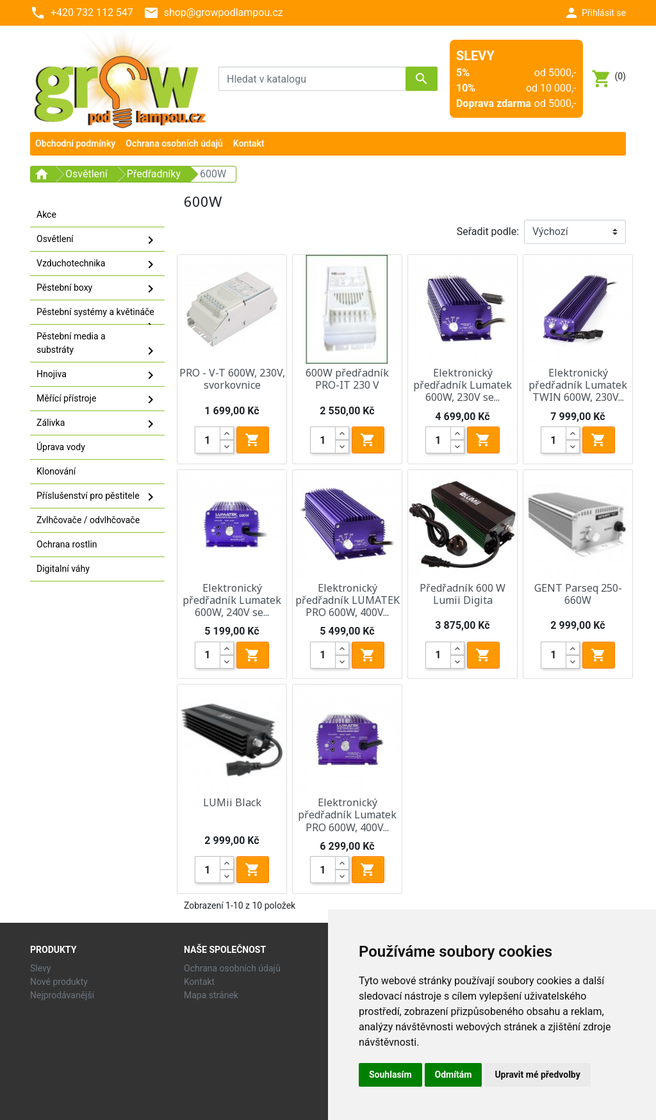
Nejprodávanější (62, 995)
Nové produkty (59, 982)
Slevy (40, 968)
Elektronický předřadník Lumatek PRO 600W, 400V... (347, 814)
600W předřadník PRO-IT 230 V (347, 379)
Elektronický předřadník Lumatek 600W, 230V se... (462, 385)
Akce (46, 214)
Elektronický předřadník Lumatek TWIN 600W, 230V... (578, 385)
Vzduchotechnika (97, 264)
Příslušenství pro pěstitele (97, 497)
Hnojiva (97, 375)
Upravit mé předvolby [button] (537, 1074)
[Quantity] (207, 439)
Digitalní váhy (63, 569)
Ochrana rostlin (67, 544)
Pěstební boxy (97, 288)
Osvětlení (97, 240)
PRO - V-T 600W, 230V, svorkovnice (232, 379)
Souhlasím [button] (390, 1074)
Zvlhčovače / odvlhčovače (88, 520)
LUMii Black (232, 802)
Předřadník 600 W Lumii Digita (462, 594)
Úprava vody (61, 447)
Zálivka (97, 424)
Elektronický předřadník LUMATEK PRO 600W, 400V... (347, 600)
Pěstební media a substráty (97, 345)
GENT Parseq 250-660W (578, 594)
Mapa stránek (211, 995)
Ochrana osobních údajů (232, 968)
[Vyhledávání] (328, 79)
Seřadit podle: (488, 231)
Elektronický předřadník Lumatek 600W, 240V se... (232, 600)
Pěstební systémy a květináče (97, 316)
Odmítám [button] (453, 1074)
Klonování (56, 471)
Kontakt (199, 982)
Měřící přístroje (97, 399)
